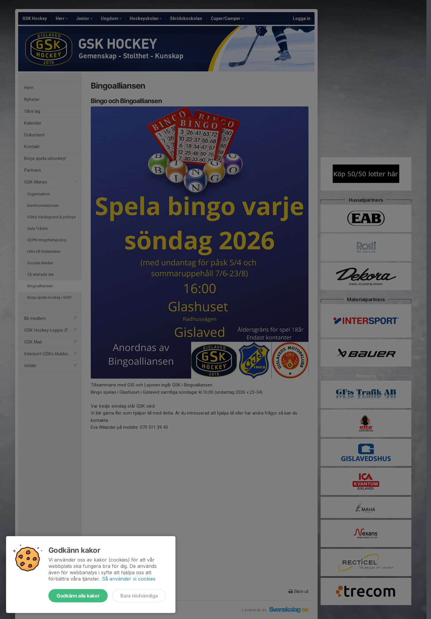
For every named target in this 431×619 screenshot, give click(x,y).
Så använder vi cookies (128, 579)
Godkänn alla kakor (78, 596)
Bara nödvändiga (139, 596)
